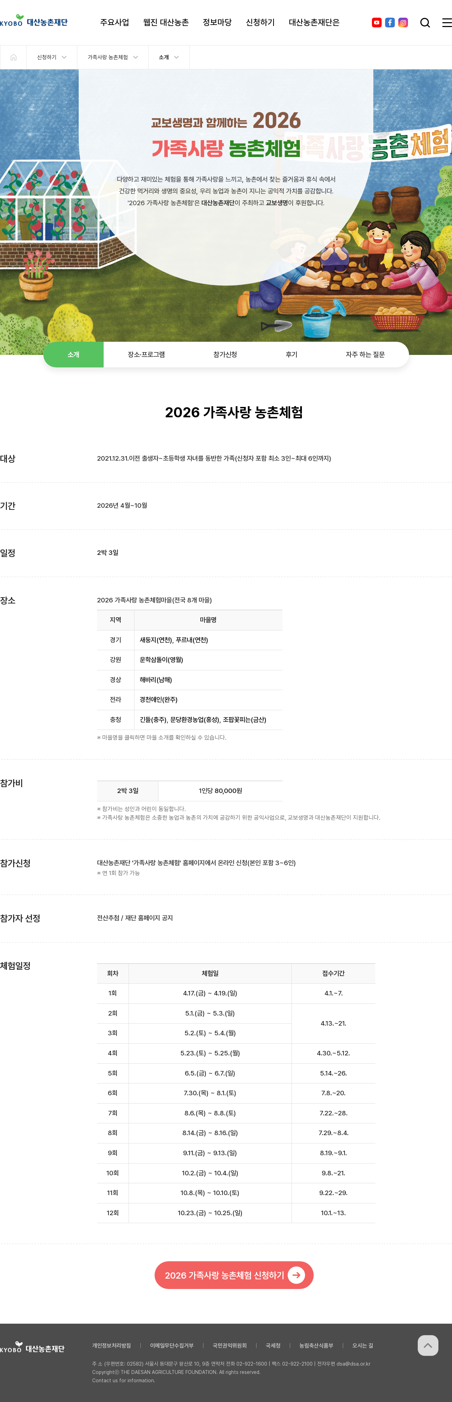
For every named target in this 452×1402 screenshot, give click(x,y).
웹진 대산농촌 (166, 22)
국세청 (273, 1345)
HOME (13, 57)
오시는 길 (363, 1345)
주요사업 (114, 22)
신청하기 (260, 22)
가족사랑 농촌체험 (108, 57)
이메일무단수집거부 (172, 1345)
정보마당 (217, 22)
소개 (164, 57)
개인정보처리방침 (111, 1345)
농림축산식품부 (316, 1345)
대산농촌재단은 (314, 22)
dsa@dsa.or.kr (354, 1364)
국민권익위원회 (230, 1345)
